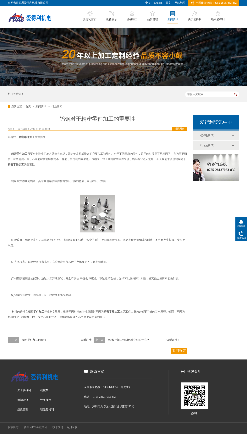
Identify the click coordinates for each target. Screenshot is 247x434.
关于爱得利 (194, 16)
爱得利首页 (89, 16)
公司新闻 (207, 135)
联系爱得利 (218, 16)
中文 (148, 2)
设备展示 (111, 16)
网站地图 (180, 2)
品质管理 (152, 16)
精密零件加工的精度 (34, 339)
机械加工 (132, 16)
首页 (28, 106)
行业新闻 (57, 106)
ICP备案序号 (39, 427)
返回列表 (179, 128)
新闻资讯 (172, 16)
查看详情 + (87, 339)
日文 (168, 2)
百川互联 (72, 427)
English (158, 2)
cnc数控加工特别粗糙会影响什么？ (128, 339)
